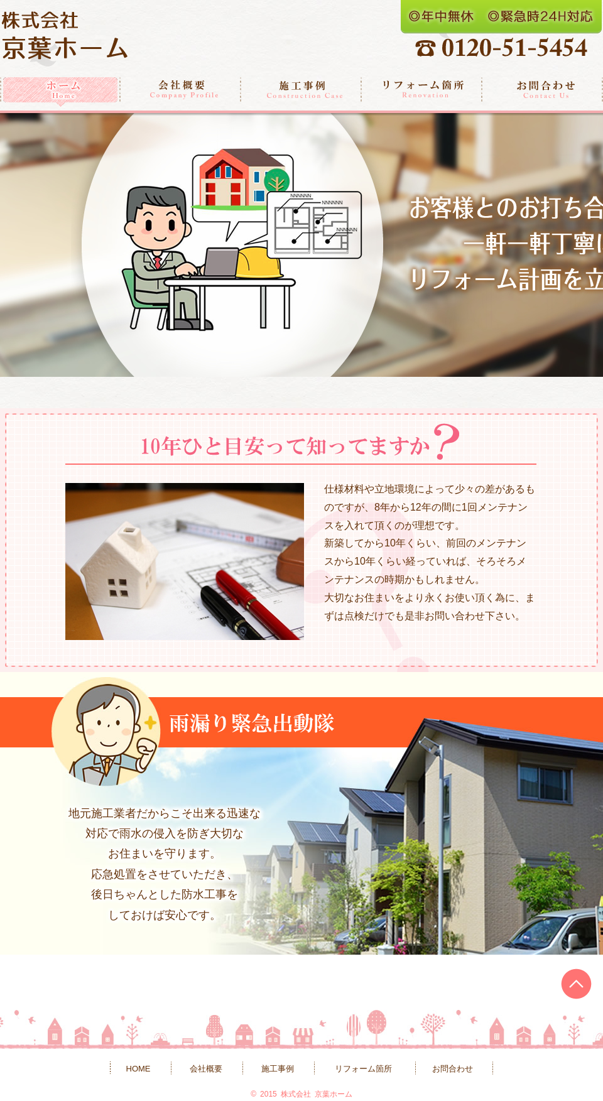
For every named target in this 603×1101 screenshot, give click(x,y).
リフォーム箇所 (422, 92)
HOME (138, 1068)
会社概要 (181, 92)
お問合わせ (542, 92)
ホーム (60, 92)
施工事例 (301, 92)
